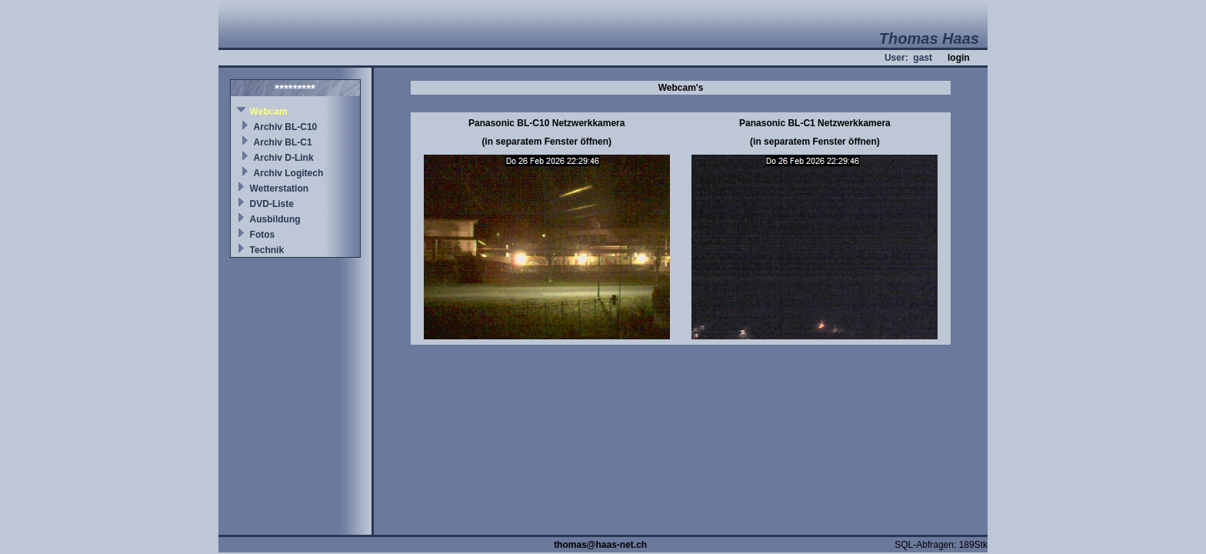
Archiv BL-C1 (283, 142)
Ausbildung (275, 219)
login (959, 57)
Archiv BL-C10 (286, 127)
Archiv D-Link (284, 157)
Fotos (262, 234)
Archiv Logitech (289, 173)
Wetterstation (279, 188)
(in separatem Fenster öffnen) (546, 141)
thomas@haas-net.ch (600, 544)
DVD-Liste (272, 204)
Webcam (269, 111)
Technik (267, 250)
